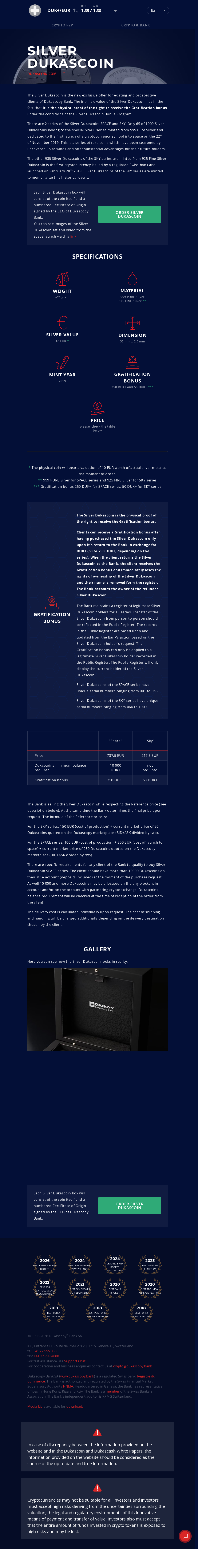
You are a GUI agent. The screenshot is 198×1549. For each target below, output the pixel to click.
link (73, 236)
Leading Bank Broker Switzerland (115, 1264)
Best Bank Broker (115, 1288)
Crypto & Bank (135, 25)
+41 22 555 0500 (45, 1351)
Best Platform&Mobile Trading (97, 1312)
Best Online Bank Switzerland (80, 1264)
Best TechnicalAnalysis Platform (150, 1288)
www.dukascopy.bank (77, 1376)
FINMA (68, 1386)
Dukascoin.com (41, 74)
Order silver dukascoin (130, 214)
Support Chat (75, 1361)
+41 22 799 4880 (46, 1356)
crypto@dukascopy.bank (132, 1366)
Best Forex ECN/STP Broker (141, 1312)
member (112, 1391)
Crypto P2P (62, 25)
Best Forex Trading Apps (54, 1312)
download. (74, 1406)
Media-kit (35, 1406)
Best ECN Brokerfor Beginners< (80, 1288)
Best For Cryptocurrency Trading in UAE (45, 1288)
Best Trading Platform (150, 1264)
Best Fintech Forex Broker (45, 1264)
